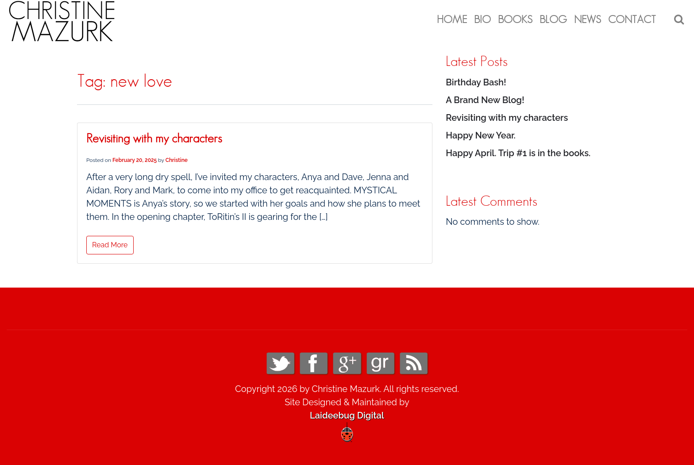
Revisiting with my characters (154, 139)
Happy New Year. (480, 135)
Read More (110, 245)
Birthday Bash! (476, 82)
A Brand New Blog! (485, 100)
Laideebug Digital (347, 415)
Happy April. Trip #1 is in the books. (518, 153)
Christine (177, 160)
